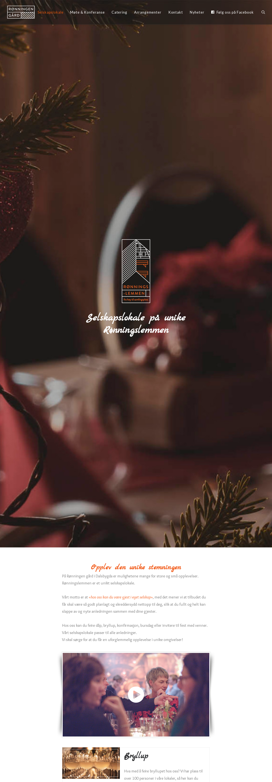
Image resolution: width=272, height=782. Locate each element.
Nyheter (197, 12)
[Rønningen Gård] (21, 12)
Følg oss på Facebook (235, 12)
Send (136, 733)
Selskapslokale (51, 12)
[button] (263, 12)
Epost (142, 649)
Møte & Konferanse (87, 12)
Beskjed (27, 684)
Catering (119, 12)
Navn (25, 649)
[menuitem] (51, 12)
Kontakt (175, 12)
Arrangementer (148, 12)
